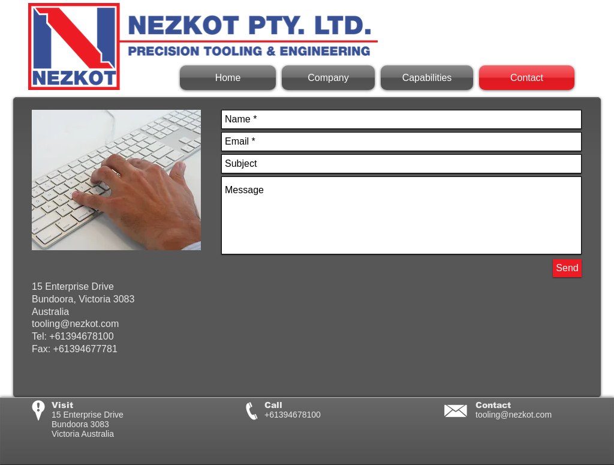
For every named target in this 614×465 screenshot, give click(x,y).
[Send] (567, 268)
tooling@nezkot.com (513, 414)
